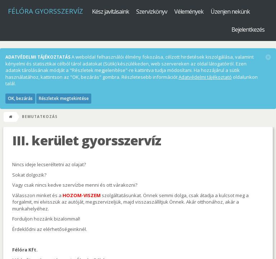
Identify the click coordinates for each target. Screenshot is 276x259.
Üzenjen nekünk (230, 11)
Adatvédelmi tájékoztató (205, 77)
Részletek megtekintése (64, 98)
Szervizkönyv (151, 11)
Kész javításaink (110, 11)
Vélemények (188, 11)
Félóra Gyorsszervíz (45, 11)
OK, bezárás (20, 98)
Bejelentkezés (247, 29)
